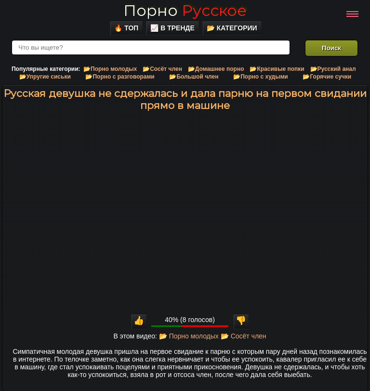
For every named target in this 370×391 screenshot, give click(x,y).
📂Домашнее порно (216, 69)
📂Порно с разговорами (119, 76)
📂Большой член (193, 76)
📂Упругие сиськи (45, 76)
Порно (185, 10)
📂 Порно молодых (189, 336)
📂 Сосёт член (243, 336)
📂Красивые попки (277, 69)
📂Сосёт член (162, 69)
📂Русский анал (333, 69)
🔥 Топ (126, 28)
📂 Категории (232, 28)
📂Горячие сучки (327, 76)
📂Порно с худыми (260, 76)
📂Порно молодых (110, 69)
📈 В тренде (172, 28)
